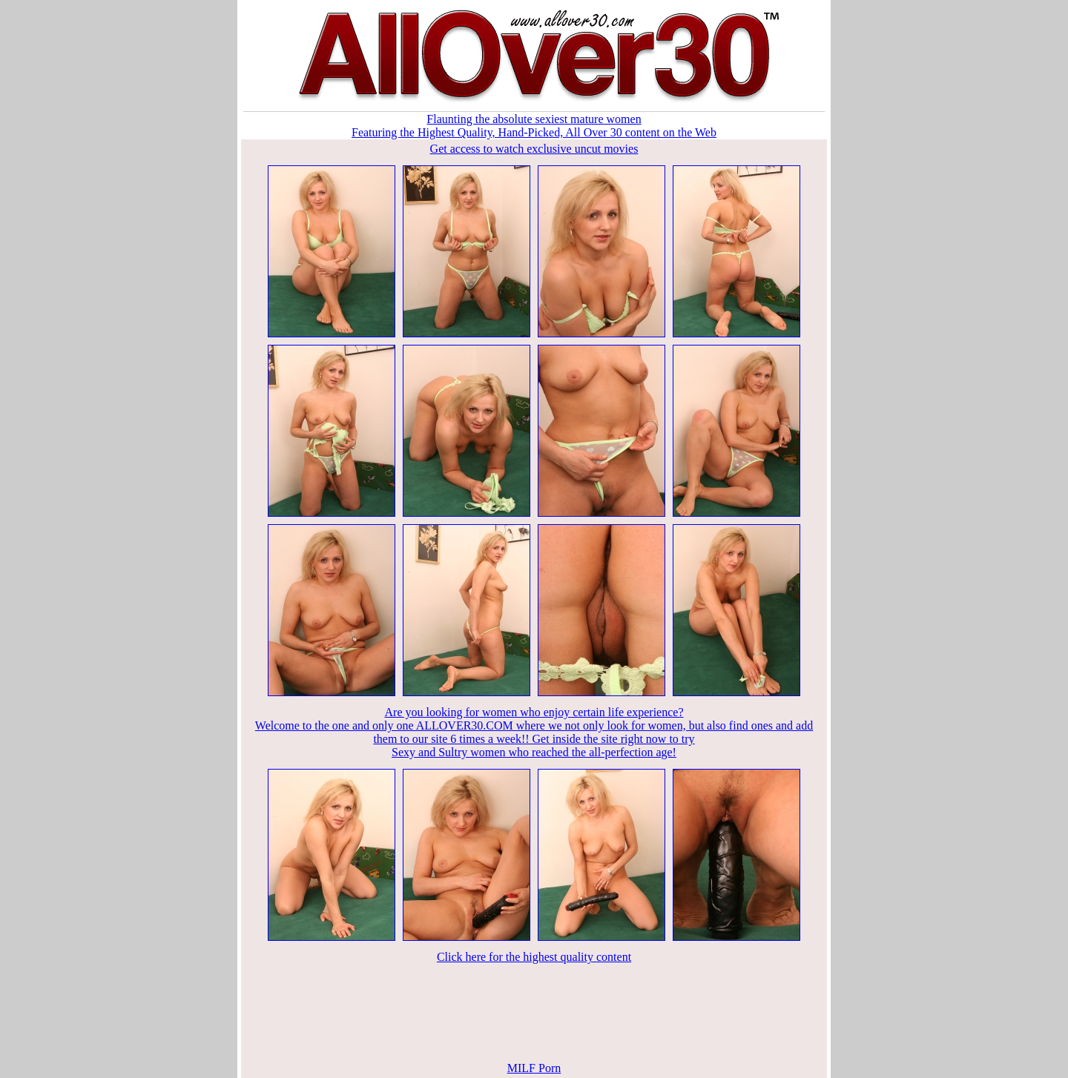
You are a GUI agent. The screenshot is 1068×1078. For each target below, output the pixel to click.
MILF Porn (534, 1068)
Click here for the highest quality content (534, 956)
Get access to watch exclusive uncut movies (534, 148)
